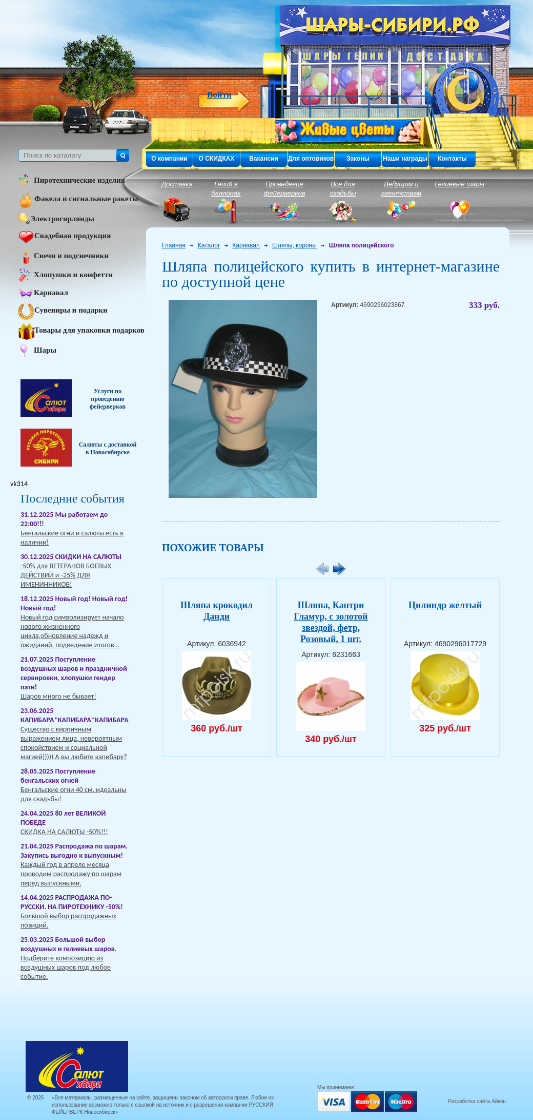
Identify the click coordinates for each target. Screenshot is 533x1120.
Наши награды (405, 158)
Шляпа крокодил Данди (216, 611)
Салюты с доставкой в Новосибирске (108, 448)
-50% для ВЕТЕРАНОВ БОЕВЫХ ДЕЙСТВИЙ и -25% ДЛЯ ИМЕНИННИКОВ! (65, 575)
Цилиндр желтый (445, 605)
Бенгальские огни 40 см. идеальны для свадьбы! (73, 794)
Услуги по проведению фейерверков (108, 399)
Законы (358, 158)
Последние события (72, 498)
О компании (169, 158)
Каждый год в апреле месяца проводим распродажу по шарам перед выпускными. (70, 873)
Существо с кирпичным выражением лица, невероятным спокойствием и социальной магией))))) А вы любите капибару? (73, 743)
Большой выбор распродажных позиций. (68, 921)
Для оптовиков (311, 158)
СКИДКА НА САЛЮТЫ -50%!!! (64, 831)
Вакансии (263, 158)
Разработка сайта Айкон (477, 1101)
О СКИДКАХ (217, 158)
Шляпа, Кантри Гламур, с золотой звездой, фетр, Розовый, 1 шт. (330, 622)
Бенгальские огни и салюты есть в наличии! (72, 538)
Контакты (452, 158)
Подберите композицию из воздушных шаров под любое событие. (65, 967)
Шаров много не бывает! (58, 696)
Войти (219, 95)
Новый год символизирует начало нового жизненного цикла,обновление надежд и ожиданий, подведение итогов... (72, 631)
